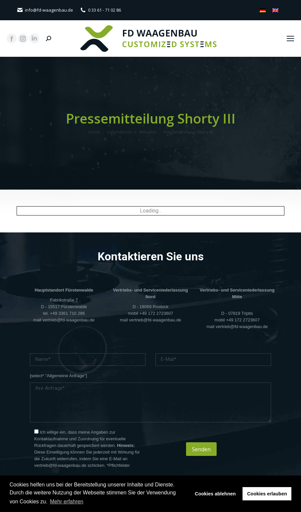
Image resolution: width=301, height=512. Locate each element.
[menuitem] (262, 10)
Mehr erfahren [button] (66, 501)
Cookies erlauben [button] (267, 493)
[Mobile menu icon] (290, 39)
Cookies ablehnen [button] (215, 493)
